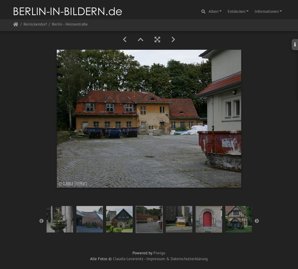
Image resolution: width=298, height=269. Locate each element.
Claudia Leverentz (128, 258)
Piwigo (159, 253)
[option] (60, 219)
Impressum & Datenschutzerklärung (177, 258)
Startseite (15, 25)
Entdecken (236, 11)
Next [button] (256, 221)
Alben (213, 11)
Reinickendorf (35, 24)
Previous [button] (41, 221)
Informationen (267, 11)
